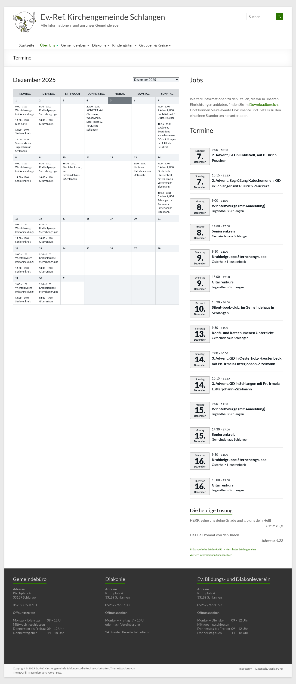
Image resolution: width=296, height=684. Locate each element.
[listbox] (156, 79)
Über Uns (47, 45)
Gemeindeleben (73, 45)
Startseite (26, 45)
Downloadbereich (263, 104)
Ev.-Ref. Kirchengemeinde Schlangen (106, 17)
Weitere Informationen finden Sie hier (211, 554)
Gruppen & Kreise (153, 45)
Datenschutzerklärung (269, 668)
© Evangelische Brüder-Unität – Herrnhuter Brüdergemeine (223, 549)
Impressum (245, 668)
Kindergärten (122, 45)
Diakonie (99, 45)
